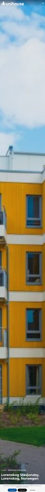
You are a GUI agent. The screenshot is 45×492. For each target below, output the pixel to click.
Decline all (22, 490)
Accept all (12, 490)
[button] (43, 3)
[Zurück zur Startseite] (12, 3)
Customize (32, 490)
